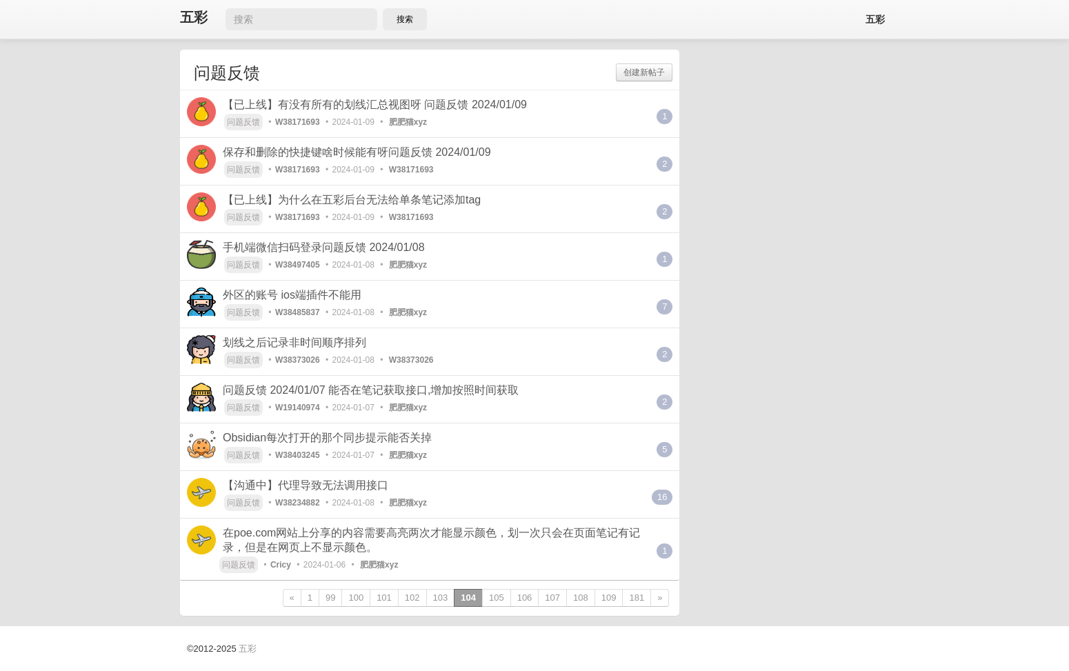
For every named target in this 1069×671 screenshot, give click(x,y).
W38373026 (297, 360)
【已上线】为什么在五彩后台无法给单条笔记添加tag (352, 200)
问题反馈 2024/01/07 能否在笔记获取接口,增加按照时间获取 (371, 390)
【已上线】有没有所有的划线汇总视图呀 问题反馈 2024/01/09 (375, 104)
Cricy (280, 565)
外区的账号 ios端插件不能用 (292, 295)
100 (355, 597)
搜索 (405, 19)
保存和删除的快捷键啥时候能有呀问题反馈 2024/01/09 (357, 152)
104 (468, 597)
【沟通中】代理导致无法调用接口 (305, 485)
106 (524, 597)
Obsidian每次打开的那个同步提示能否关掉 (327, 437)
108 (580, 597)
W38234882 (297, 503)
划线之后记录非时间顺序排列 (294, 342)
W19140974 (297, 407)
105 (496, 597)
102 (412, 597)
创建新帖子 (644, 72)
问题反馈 (243, 122)
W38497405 (297, 265)
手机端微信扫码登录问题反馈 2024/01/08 (324, 247)
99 (330, 597)
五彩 (194, 17)
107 (552, 597)
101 (384, 597)
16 (662, 497)
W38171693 (297, 122)
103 (440, 597)
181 (636, 597)
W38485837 (297, 312)
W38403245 (297, 455)
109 (609, 597)
